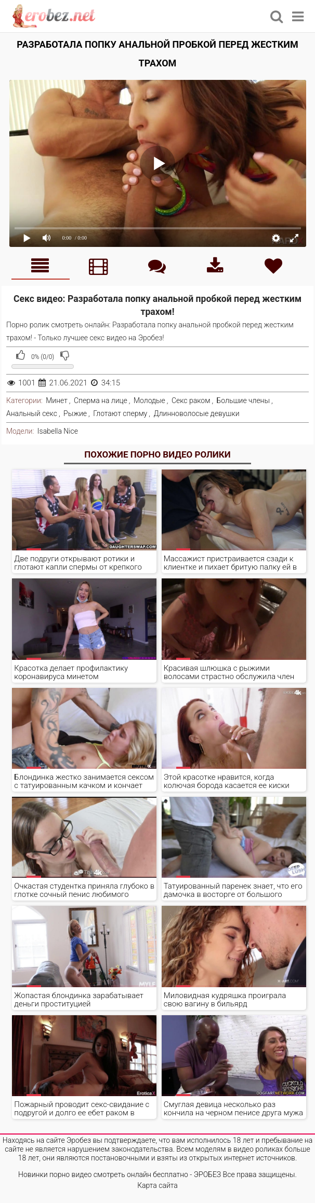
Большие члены (243, 400)
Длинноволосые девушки (196, 413)
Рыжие (75, 413)
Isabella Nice (57, 431)
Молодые (149, 400)
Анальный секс (31, 413)
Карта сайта (157, 1185)
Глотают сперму (120, 413)
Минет (57, 400)
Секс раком (191, 400)
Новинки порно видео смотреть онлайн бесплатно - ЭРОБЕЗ (119, 1174)
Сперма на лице (100, 400)
